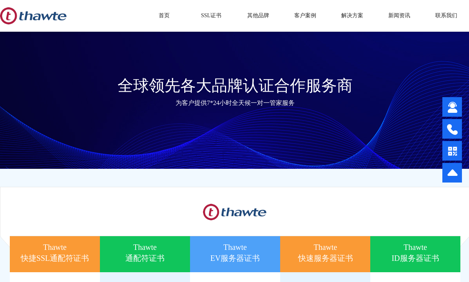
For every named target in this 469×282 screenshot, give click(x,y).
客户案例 (305, 15)
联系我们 (446, 15)
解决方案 (352, 15)
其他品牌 (258, 15)
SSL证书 (211, 15)
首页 (164, 15)
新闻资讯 (399, 15)
